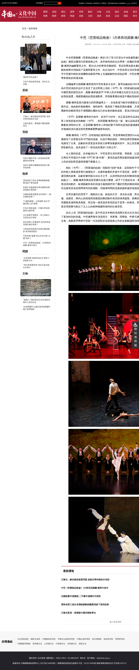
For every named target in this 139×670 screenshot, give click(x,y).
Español (122, 3)
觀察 (54, 16)
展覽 (63, 16)
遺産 (99, 16)
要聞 (45, 12)
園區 (126, 16)
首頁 (24, 28)
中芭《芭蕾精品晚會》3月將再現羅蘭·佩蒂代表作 (84, 588)
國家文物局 (35, 639)
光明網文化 (72, 644)
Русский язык (113, 3)
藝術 (90, 12)
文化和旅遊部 (23, 639)
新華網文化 (37, 644)
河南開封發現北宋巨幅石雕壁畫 (35, 294)
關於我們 (33, 658)
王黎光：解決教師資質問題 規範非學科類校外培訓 (85, 579)
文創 (90, 16)
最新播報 (33, 28)
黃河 (135, 16)
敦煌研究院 (108, 639)
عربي (128, 3)
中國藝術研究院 (49, 639)
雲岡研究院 (120, 639)
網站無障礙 (135, 337)
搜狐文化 (82, 644)
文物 (99, 12)
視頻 (25, 131)
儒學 (72, 12)
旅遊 (126, 12)
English (81, 3)
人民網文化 (49, 644)
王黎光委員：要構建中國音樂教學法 (78, 613)
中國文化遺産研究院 (66, 639)
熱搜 (25, 173)
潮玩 (63, 12)
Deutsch (96, 3)
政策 (108, 16)
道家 (81, 16)
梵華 (81, 12)
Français (89, 3)
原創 (54, 12)
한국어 (134, 3)
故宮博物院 (97, 639)
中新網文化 (60, 644)
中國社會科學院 (83, 639)
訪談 (117, 16)
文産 (108, 12)
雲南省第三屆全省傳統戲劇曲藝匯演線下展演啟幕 (85, 604)
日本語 (103, 3)
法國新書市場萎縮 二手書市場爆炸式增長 (81, 596)
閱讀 (72, 16)
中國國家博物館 (24, 644)
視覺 (45, 16)
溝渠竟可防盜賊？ (30, 77)
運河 (135, 12)
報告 (117, 12)
